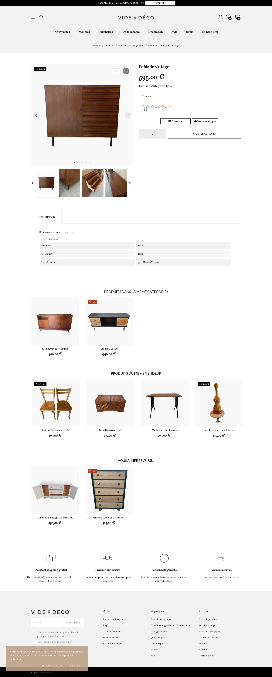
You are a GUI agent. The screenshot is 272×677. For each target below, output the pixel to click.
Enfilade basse (109, 348)
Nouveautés (62, 32)
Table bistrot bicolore (164, 430)
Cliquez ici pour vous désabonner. (54, 641)
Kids (174, 32)
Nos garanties (159, 631)
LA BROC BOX (208, 637)
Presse (154, 649)
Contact (175, 121)
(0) (161, 106)
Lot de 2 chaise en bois (55, 430)
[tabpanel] (82, 115)
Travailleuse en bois (110, 430)
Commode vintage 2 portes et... (55, 517)
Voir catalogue (205, 121)
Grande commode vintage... (109, 517)
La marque (157, 643)
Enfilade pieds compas (55, 348)
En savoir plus (52, 665)
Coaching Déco (208, 619)
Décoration (155, 32)
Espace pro (160, 3)
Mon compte (110, 637)
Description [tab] (46, 217)
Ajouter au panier (204, 133)
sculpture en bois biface (219, 430)
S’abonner (73, 622)
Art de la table (130, 32)
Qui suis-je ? (158, 637)
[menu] (33, 17)
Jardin (189, 32)
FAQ (105, 625)
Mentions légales (161, 619)
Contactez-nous (112, 631)
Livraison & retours (114, 619)
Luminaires (106, 32)
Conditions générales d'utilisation (170, 625)
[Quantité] (152, 134)
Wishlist (203, 643)
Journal (203, 649)
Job (153, 655)
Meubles (84, 32)
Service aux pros (209, 625)
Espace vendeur (112, 643)
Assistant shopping (210, 631)
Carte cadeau (206, 655)
